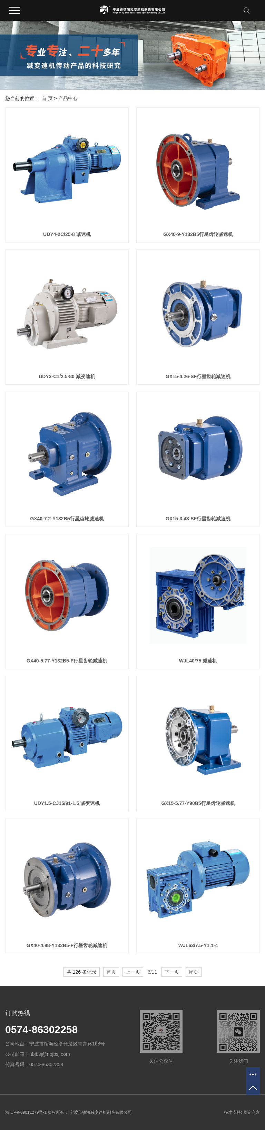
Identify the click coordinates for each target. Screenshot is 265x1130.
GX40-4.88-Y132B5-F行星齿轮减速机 (67, 945)
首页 (111, 972)
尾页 (193, 972)
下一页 (172, 972)
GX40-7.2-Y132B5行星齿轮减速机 (67, 518)
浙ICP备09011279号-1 (26, 1112)
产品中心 (68, 98)
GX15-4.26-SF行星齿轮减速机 (198, 376)
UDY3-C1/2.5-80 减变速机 (67, 376)
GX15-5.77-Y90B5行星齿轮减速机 (198, 803)
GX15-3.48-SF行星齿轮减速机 (198, 518)
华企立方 (251, 1112)
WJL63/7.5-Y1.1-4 (198, 945)
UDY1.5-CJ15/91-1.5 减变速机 (67, 803)
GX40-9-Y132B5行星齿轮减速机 (198, 234)
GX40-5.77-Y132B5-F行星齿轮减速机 (67, 661)
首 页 (47, 98)
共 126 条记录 (82, 972)
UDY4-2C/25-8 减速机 (67, 234)
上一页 (133, 972)
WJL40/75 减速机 (198, 661)
